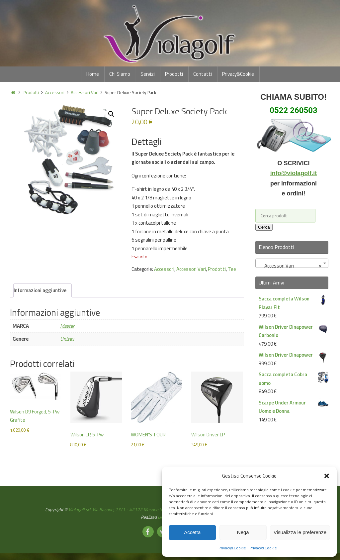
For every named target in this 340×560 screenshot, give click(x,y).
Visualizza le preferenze (300, 532)
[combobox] (291, 263)
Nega (243, 532)
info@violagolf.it (293, 173)
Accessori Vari (85, 92)
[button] (326, 476)
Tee (232, 269)
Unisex (67, 339)
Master (67, 326)
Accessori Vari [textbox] (289, 266)
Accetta (192, 532)
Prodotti (31, 92)
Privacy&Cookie (232, 548)
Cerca (264, 227)
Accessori (54, 92)
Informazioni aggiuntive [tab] (40, 290)
